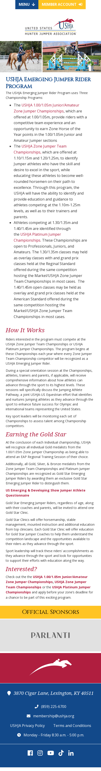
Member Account (62, 4)
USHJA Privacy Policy (27, 725)
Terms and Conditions (72, 725)
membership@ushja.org (53, 715)
